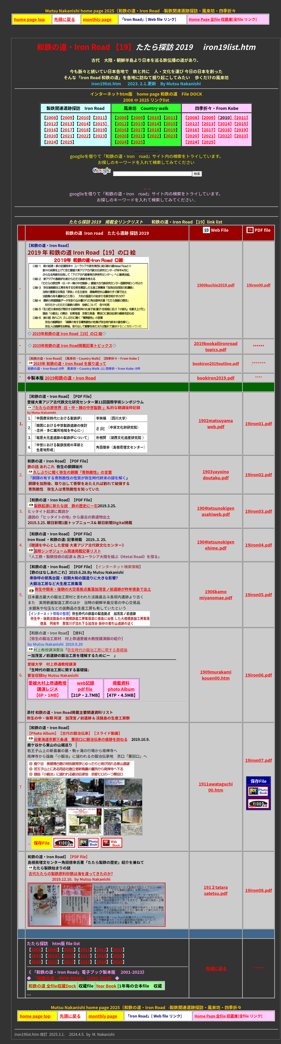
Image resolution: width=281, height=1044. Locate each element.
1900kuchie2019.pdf (216, 285)
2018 (84, 130)
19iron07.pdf (258, 760)
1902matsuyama (216, 420)
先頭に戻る (64, 19)
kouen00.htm (216, 678)
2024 (51, 142)
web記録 (85, 683)
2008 (51, 117)
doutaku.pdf (216, 477)
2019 (100, 130)
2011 (100, 117)
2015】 (102, 123)
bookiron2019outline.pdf (216, 363)
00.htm (215, 790)
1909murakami (215, 672)
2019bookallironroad (216, 343)
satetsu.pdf (216, 893)
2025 (67, 142)
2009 (67, 117)
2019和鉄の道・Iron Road (70, 378)
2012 (51, 123)
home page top (29, 19)
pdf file (85, 689)
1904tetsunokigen (215, 508)
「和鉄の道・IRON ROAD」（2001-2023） (74, 978)
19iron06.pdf (258, 675)
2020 (51, 136)
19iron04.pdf (258, 545)
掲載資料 (121, 683)
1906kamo (216, 591)
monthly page (97, 19)
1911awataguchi (216, 784)
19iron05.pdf (258, 594)
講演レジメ (47, 689)
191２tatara (216, 887)
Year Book (106, 986)
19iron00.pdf (258, 285)
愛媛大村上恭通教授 (48, 683)
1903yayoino (215, 471)
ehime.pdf (215, 548)
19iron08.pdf (258, 890)
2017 (67, 130)
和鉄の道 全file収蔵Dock (52, 986)
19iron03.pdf (258, 511)
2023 (100, 136)
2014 (84, 123)
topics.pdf (215, 349)
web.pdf (215, 426)
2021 (67, 136)
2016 (51, 130)
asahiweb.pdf (216, 514)
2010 (84, 117)
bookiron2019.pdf (215, 378)
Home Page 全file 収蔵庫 (210, 19)
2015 (170, 123)
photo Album (121, 689)
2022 (84, 136)
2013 (67, 123)
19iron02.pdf (258, 474)
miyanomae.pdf (215, 597)
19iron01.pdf (258, 423)
